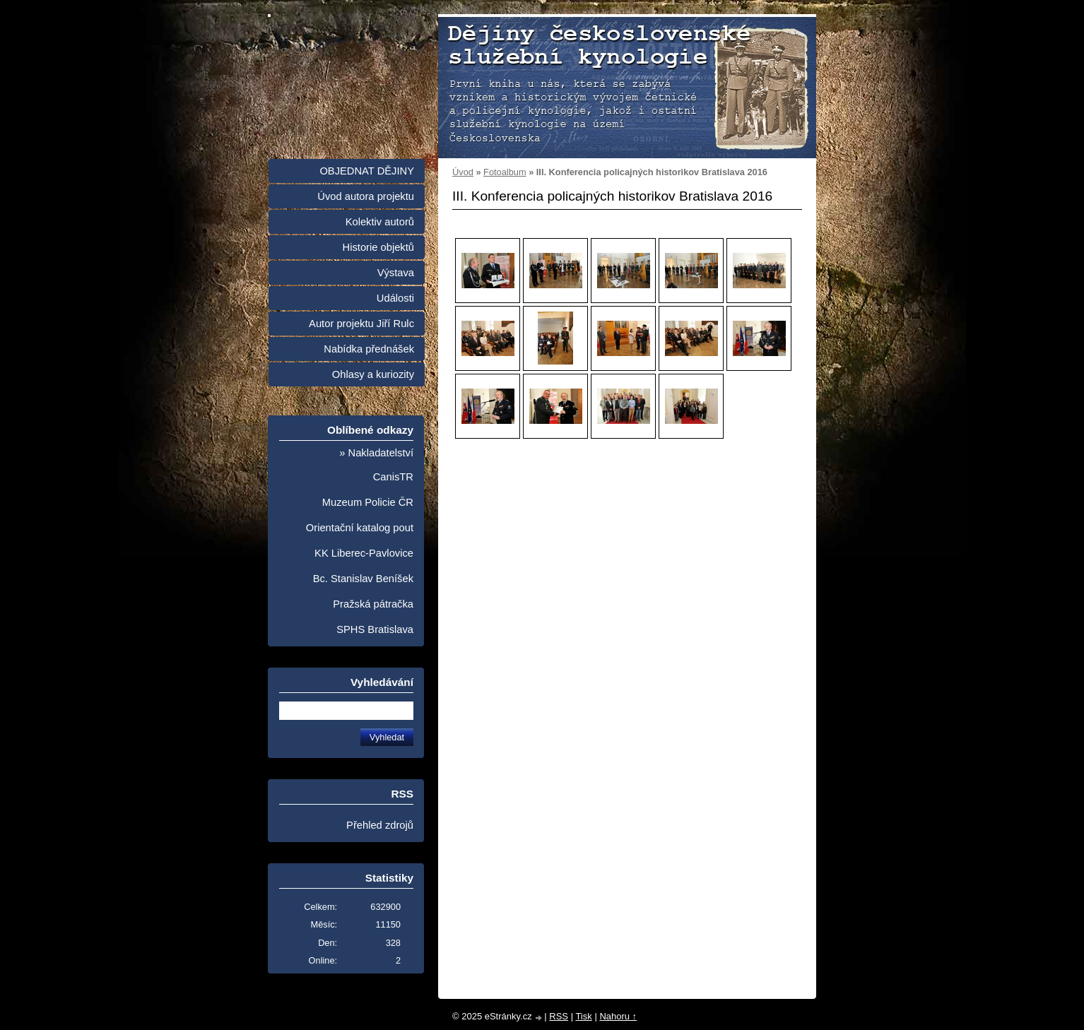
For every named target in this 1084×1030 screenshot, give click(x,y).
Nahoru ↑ (618, 1016)
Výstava (395, 272)
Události (395, 298)
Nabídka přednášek (369, 349)
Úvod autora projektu (365, 196)
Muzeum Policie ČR (367, 502)
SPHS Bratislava (374, 629)
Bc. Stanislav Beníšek (363, 578)
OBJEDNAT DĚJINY (366, 171)
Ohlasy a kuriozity (373, 374)
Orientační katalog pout (359, 527)
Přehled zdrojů (379, 825)
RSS (558, 1016)
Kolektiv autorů (380, 221)
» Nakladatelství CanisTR (376, 465)
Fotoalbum (504, 172)
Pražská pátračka (373, 604)
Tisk (583, 1016)
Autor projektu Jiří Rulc (361, 323)
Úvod (462, 172)
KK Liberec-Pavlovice (363, 553)
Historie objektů (378, 247)
